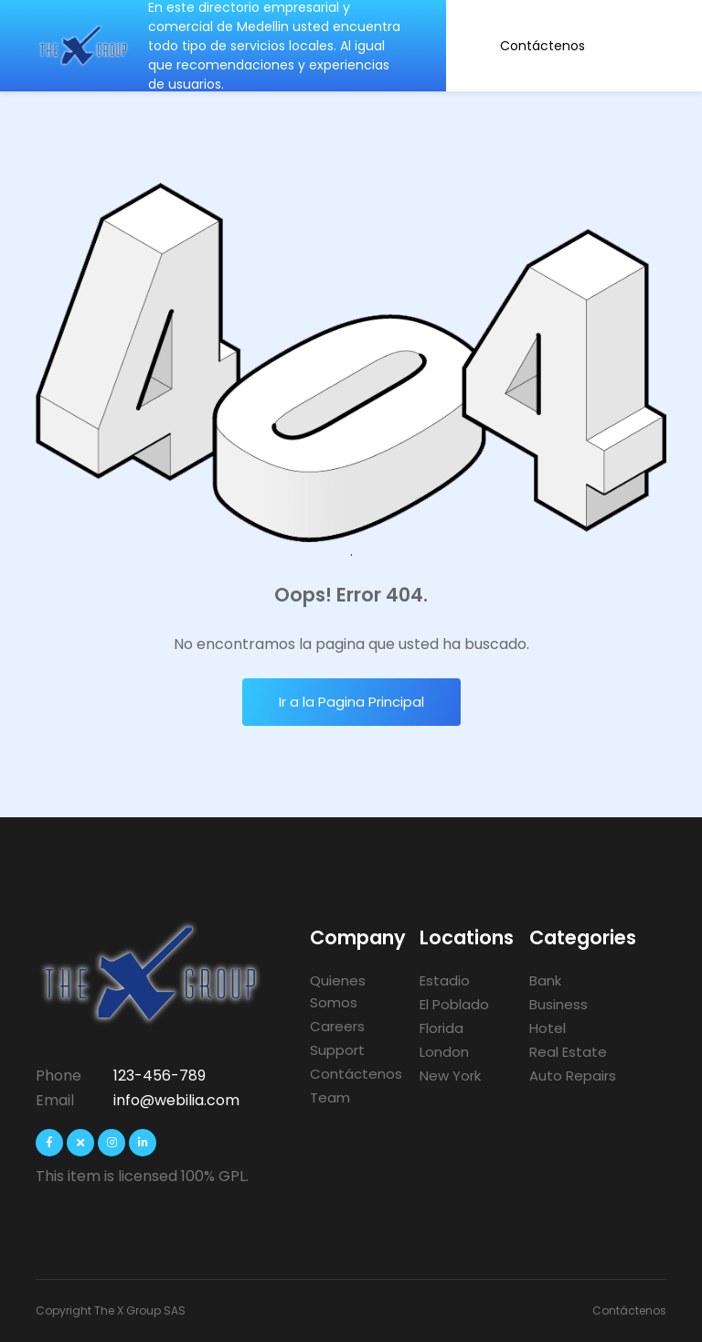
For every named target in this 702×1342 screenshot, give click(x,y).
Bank (545, 980)
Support (337, 1050)
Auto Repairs (572, 1075)
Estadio (445, 980)
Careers (337, 1026)
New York (450, 1075)
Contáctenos (542, 46)
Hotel (547, 1028)
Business (558, 1004)
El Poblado (454, 1004)
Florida (441, 1028)
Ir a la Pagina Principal (351, 701)
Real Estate (568, 1051)
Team (330, 1097)
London (444, 1051)
